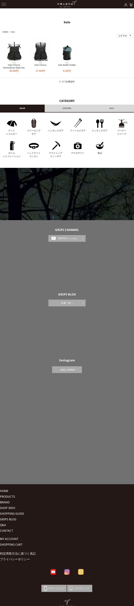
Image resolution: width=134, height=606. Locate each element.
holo (13, 32)
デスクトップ (78, 588)
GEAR (22, 108)
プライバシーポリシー (15, 559)
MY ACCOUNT (9, 539)
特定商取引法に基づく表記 (18, 553)
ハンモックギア (56, 130)
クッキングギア (99, 130)
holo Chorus (41, 65)
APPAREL (66, 108)
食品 (100, 153)
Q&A (3, 525)
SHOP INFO (7, 508)
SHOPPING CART (11, 544)
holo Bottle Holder (67, 65)
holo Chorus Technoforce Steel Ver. (14, 66)
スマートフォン (54, 588)
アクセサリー (77, 153)
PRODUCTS (7, 496)
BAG (112, 108)
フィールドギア (78, 130)
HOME (5, 32)
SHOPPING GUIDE (12, 513)
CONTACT (6, 530)
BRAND (5, 502)
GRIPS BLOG (67, 294)
